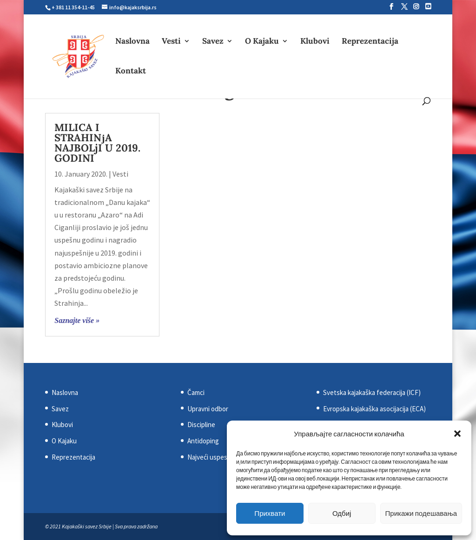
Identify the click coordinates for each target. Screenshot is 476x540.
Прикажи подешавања (421, 513)
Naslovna (132, 42)
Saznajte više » (76, 320)
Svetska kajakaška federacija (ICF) (372, 392)
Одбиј (341, 513)
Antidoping (203, 440)
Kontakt (130, 71)
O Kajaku (262, 42)
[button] (457, 433)
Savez (213, 42)
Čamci (196, 392)
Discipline (201, 424)
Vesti (171, 42)
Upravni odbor (207, 408)
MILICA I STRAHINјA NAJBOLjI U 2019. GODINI (97, 143)
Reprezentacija (370, 42)
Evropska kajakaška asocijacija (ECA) (374, 408)
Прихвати (269, 513)
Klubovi (315, 42)
